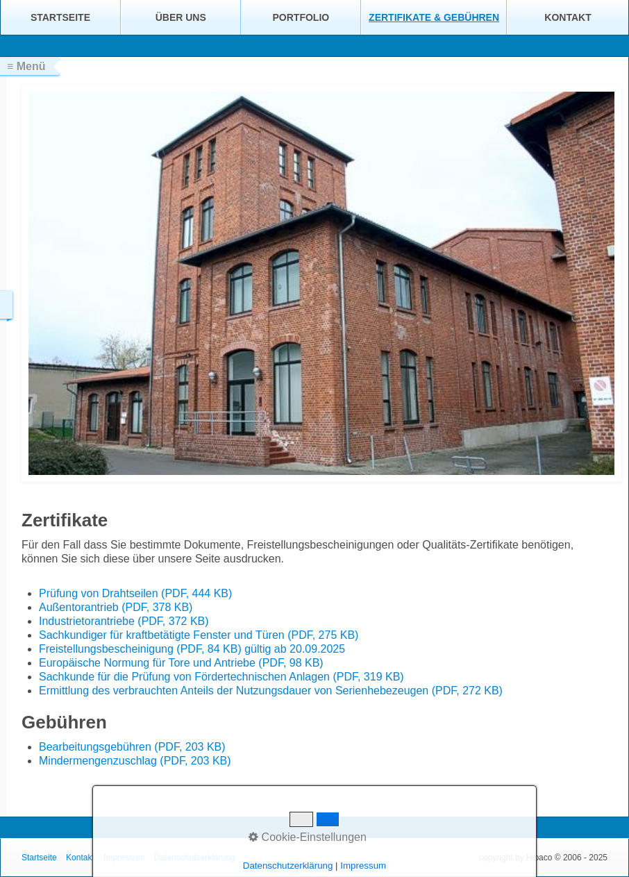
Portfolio (301, 17)
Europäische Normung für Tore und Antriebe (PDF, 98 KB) (181, 663)
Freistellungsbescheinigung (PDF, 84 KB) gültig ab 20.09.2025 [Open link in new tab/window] (192, 649)
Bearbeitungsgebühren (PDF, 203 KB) (132, 747)
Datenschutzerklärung (194, 857)
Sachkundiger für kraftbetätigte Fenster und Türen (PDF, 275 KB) (198, 635)
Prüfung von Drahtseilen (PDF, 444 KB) (135, 593)
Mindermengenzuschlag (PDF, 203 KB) (135, 761)
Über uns (181, 17)
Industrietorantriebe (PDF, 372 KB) (124, 621)
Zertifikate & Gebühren (434, 17)
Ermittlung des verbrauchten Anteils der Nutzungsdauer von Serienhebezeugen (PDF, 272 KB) (271, 690)
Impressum (123, 857)
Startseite (60, 17)
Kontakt (567, 17)
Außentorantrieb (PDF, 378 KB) (115, 607)
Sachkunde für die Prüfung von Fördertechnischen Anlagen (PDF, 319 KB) (221, 677)
